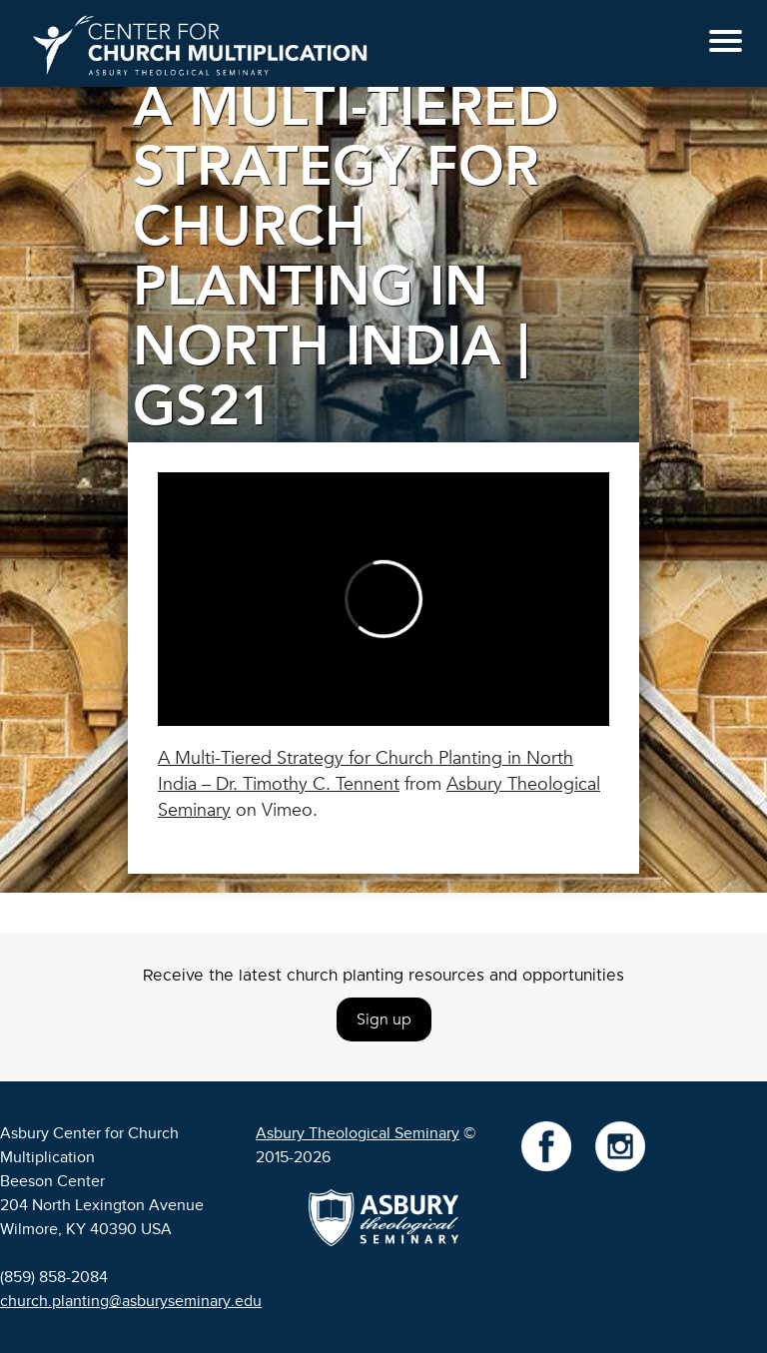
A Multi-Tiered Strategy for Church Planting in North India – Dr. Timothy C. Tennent (365, 771)
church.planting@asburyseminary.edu (131, 1301)
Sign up (384, 1019)
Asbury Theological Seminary (357, 1133)
